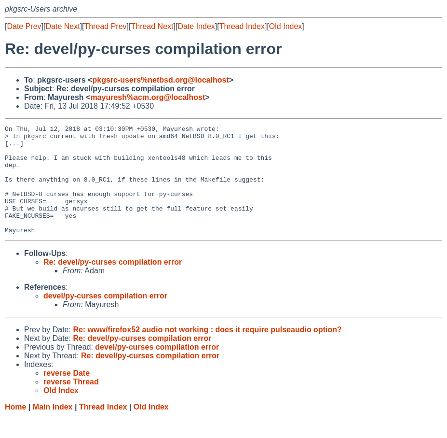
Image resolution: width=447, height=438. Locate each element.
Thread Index (242, 26)
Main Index (53, 428)
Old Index (285, 26)
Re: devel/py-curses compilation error (112, 284)
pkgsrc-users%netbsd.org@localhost (161, 80)
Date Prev (24, 26)
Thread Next (152, 26)
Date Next (62, 26)
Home (15, 428)
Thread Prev (105, 26)
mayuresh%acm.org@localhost (147, 97)
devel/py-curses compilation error (105, 317)
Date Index (196, 26)
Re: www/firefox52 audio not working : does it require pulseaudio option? (207, 351)
